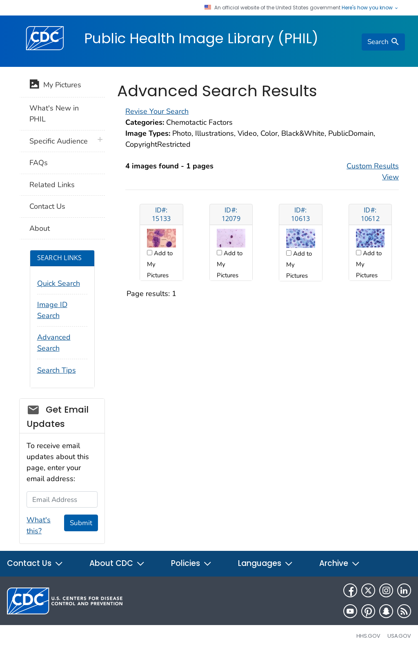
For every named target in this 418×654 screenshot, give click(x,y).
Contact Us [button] (35, 563)
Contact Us (47, 206)
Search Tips (56, 370)
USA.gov (399, 636)
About (39, 228)
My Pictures (55, 85)
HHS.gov (368, 636)
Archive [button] (339, 563)
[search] (383, 42)
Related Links (52, 185)
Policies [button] (191, 563)
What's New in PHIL (54, 113)
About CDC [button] (117, 563)
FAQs (38, 163)
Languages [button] (265, 563)
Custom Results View (373, 171)
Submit (81, 523)
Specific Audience (58, 141)
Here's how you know (370, 8)
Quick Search (58, 283)
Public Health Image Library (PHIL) (201, 38)
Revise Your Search (157, 111)
